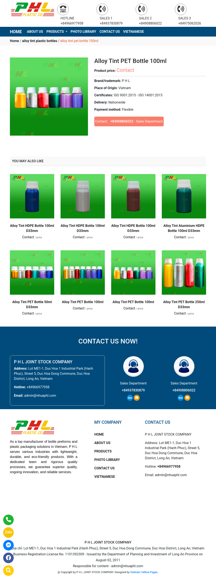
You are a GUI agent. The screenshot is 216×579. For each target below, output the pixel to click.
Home (14, 41)
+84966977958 (38, 387)
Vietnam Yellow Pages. (144, 572)
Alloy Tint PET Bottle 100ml (83, 302)
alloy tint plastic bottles (39, 41)
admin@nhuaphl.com (40, 396)
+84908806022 (121, 121)
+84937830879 (133, 390)
